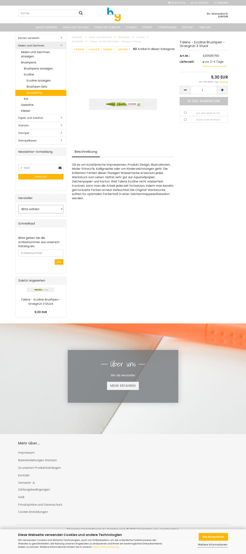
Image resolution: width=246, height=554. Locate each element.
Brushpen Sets (37, 86)
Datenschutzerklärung (105, 547)
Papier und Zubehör (107, 27)
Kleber (26, 111)
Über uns (205, 27)
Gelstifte (27, 105)
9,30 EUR (40, 312)
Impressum (26, 453)
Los (59, 261)
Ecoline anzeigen (39, 80)
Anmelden (41, 176)
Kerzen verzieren (46, 27)
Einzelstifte (34, 93)
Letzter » (124, 49)
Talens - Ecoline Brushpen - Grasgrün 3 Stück (41, 301)
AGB (21, 497)
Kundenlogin (200, 2)
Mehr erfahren (123, 386)
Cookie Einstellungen (33, 512)
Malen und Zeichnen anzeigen (35, 54)
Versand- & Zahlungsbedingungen (34, 486)
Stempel (147, 27)
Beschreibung (86, 151)
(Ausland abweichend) (214, 67)
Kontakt (188, 27)
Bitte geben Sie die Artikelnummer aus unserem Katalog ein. (39, 242)
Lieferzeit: (187, 63)
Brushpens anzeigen (38, 68)
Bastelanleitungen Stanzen (37, 460)
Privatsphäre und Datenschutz (40, 505)
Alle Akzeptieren (213, 537)
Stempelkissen (167, 27)
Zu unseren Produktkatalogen (39, 468)
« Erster (79, 49)
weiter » (108, 49)
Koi (26, 99)
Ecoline (29, 74)
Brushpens (28, 62)
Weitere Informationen (212, 544)
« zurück (94, 49)
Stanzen (131, 27)
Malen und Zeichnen (76, 27)
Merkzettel (221, 2)
